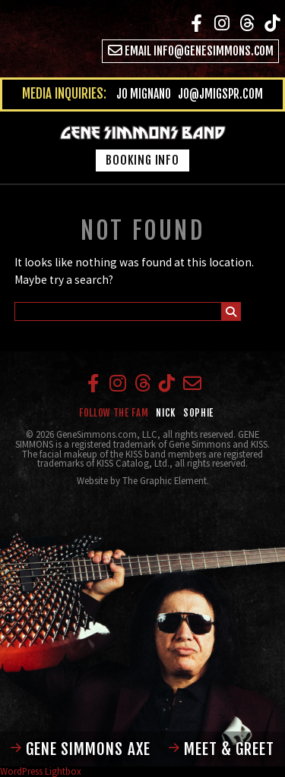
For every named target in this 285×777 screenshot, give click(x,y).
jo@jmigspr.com (220, 94)
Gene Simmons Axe (80, 749)
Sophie (198, 413)
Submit (231, 313)
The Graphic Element (164, 480)
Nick (166, 413)
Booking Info (142, 160)
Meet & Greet (221, 749)
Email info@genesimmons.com (191, 50)
